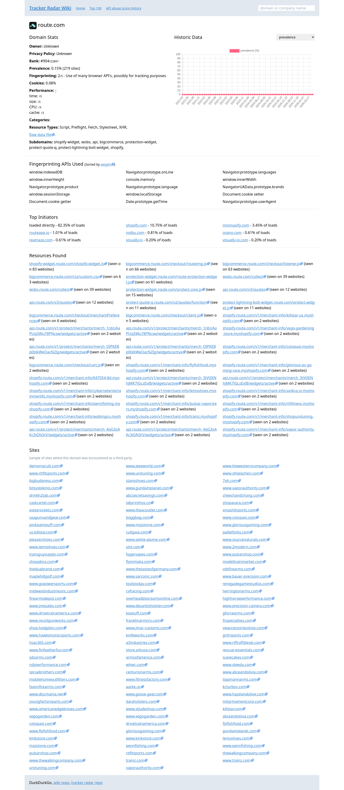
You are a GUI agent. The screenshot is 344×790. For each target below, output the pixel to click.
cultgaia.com (137, 532)
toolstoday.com (139, 583)
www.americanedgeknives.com (56, 708)
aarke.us (133, 686)
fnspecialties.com (238, 620)
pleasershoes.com (45, 539)
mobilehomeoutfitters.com (52, 679)
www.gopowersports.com (51, 583)
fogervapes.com (140, 554)
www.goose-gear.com (144, 694)
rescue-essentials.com (242, 649)
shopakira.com (42, 561)
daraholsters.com (141, 701)
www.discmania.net (46, 694)
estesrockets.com (44, 510)
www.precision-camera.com (246, 605)
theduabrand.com (44, 568)
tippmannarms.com (240, 679)
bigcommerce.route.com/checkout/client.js (163, 315)
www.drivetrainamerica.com (53, 613)
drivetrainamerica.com (145, 723)
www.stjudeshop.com (144, 708)
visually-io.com (235, 239)
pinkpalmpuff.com (45, 524)
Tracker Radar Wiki (50, 8)
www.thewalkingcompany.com (55, 760)
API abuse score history (123, 8)
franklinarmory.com (143, 620)
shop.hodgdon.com (46, 627)
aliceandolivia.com (238, 716)
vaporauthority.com (143, 767)
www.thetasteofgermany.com (151, 568)
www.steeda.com (237, 664)
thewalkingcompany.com (244, 752)
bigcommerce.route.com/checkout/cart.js (65, 364)
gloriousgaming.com (144, 730)
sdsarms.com (40, 657)
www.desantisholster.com (148, 605)
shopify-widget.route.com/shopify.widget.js (66, 263)
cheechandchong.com (242, 495)
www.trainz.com (237, 760)
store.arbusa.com (141, 649)
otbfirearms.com (237, 568)
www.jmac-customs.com (147, 627)
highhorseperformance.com (247, 598)
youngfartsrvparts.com (49, 701)
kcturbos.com (234, 686)
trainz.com (135, 760)
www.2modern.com (240, 546)
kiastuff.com (136, 613)
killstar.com (232, 708)
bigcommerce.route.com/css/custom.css (64, 276)
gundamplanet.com (240, 730)
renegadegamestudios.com (246, 583)
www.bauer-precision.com (245, 576)
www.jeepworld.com (143, 465)
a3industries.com (141, 642)
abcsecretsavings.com (145, 495)
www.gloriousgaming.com (245, 524)
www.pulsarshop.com (241, 554)
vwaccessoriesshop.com (243, 627)
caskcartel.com (42, 502)
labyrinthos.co (138, 502)
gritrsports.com (236, 635)
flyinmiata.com (139, 561)
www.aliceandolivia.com (243, 672)
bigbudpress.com (44, 480)
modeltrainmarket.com (242, 561)
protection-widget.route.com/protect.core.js (164, 289)
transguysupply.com (46, 554)
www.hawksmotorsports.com (54, 635)
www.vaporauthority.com (244, 487)
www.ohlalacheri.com (241, 473)
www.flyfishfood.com (47, 730)
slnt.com (133, 546)
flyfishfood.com (236, 723)
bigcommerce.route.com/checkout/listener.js (261, 263)
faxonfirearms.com (45, 686)
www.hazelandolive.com (243, 694)
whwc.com (135, 664)
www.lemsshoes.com (47, 546)
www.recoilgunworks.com (51, 620)
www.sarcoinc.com (142, 576)
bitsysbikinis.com (44, 487)
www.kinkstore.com (143, 738)
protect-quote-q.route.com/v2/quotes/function (166, 302)
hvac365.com (40, 642)
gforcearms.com (237, 613)
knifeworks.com (139, 635)
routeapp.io (39, 232)
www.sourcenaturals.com (244, 539)
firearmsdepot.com (45, 598)
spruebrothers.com (45, 672)
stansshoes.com (140, 480)
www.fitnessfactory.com (146, 679)
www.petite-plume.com (146, 539)
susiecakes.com (236, 657)
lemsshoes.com (236, 738)
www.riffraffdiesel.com (242, 642)
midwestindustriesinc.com (52, 591)
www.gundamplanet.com (147, 487)
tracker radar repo (87, 782)
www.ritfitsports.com (47, 473)
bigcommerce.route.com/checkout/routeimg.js (166, 263)
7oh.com (230, 480)
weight (106, 164)
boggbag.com (138, 517)
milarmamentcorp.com (242, 701)
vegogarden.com (43, 716)
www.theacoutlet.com (145, 510)
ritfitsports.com (139, 752)
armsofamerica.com (143, 657)
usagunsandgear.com (47, 517)
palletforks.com (236, 532)
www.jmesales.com (45, 605)
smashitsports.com (239, 510)
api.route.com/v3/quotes (244, 289)
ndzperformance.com (48, 664)
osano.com (232, 232)
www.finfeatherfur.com (49, 649)
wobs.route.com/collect (243, 276)
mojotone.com (41, 745)
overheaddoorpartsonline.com (152, 598)
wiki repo (61, 782)
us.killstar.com (41, 532)
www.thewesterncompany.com (249, 465)
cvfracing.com (138, 591)
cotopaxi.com (40, 723)
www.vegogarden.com (145, 716)
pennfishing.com (140, 745)
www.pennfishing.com (242, 745)
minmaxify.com (236, 225)
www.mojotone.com (143, 524)
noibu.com (135, 232)
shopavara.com (236, 502)
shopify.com (136, 225)
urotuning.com (42, 767)
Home (80, 8)
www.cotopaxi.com (239, 517)
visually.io (134, 239)
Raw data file (40, 134)
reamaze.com (40, 239)
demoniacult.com (44, 465)
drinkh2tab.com (43, 495)
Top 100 (96, 8)
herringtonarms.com (241, 591)
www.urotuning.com (143, 473)
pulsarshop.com (43, 752)
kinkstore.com (41, 738)
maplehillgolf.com (44, 576)
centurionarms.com (143, 672)
